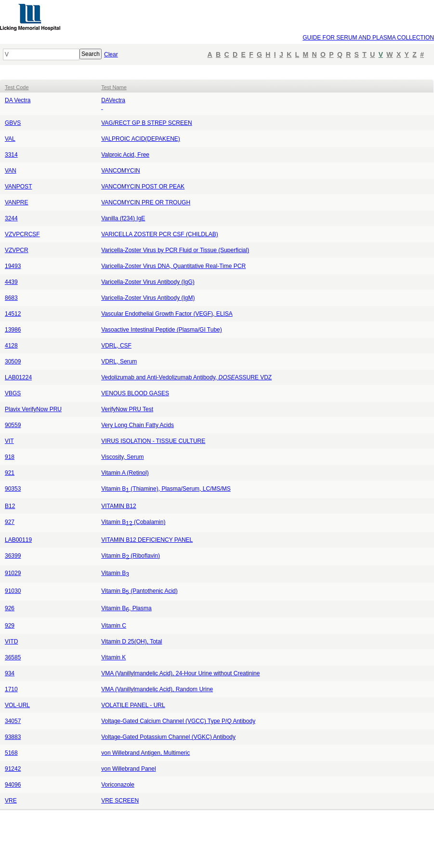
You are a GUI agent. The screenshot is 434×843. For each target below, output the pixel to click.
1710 (11, 689)
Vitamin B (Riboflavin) (130, 555)
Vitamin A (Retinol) (125, 472)
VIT (9, 441)
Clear (111, 54)
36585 (13, 657)
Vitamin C (113, 625)
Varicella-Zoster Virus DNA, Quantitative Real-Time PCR (173, 266)
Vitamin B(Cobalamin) (133, 522)
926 (9, 608)
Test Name (114, 87)
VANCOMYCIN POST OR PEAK (142, 186)
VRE (11, 800)
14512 (13, 313)
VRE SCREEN (120, 800)
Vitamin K (113, 657)
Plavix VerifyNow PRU (33, 409)
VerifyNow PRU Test (127, 409)
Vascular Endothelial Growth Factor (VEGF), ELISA (167, 313)
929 (9, 625)
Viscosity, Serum (122, 457)
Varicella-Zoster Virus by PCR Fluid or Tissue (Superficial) (175, 250)
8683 (11, 297)
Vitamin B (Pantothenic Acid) (139, 591)
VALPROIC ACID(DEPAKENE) (140, 138)
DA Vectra (17, 100)
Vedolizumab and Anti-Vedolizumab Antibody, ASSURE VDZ (186, 377)
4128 (11, 345)
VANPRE (16, 202)
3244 (11, 218)
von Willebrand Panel (128, 768)
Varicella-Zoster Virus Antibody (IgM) (148, 297)
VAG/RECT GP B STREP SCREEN (146, 123)
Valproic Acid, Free (125, 154)
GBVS (13, 123)
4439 (11, 282)
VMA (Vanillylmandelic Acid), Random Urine (157, 689)
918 (9, 457)
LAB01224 (18, 377)
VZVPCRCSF (22, 234)
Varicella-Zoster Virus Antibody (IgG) (148, 282)
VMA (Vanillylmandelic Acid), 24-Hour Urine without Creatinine (180, 673)
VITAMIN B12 (118, 506)
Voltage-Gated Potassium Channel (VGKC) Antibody (168, 737)
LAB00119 (18, 539)
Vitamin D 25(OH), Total (131, 641)
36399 (13, 555)
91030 (13, 591)
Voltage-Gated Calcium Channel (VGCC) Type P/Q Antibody (178, 721)
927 (9, 522)
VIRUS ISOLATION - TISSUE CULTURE (153, 441)
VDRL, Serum (119, 361)
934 (9, 673)
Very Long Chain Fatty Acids (137, 425)
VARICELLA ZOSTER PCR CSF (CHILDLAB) (159, 234)
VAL (10, 138)
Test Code (17, 87)
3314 (11, 154)
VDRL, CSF (116, 345)
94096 (13, 784)
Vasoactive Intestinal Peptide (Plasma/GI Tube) (161, 329)
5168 (11, 752)
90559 (13, 425)
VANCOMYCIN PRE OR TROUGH (145, 202)
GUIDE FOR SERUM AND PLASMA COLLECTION (368, 37)
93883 (13, 737)
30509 (13, 361)
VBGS (13, 393)
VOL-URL (17, 705)
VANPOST (18, 186)
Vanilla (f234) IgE (123, 218)
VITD (11, 641)
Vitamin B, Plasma (126, 608)
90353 (13, 488)
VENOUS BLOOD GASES (135, 393)
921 (9, 472)
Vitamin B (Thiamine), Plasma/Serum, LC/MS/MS (166, 488)
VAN (10, 170)
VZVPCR (16, 250)
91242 (13, 768)
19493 (13, 266)
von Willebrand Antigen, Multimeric (145, 752)
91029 (13, 573)
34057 (13, 721)
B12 (10, 506)
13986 (13, 329)
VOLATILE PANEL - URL (133, 705)
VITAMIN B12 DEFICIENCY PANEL (147, 539)
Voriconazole (117, 784)
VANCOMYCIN (120, 170)
